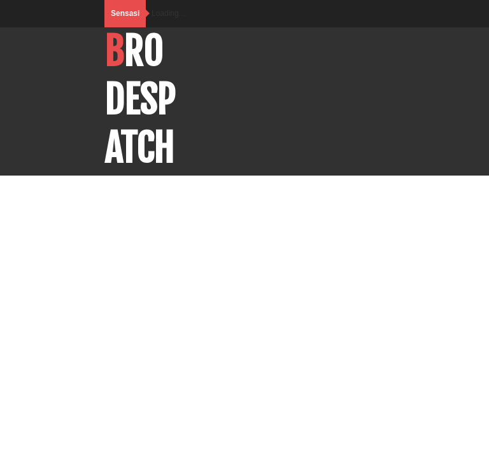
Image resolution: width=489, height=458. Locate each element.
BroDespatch (139, 99)
